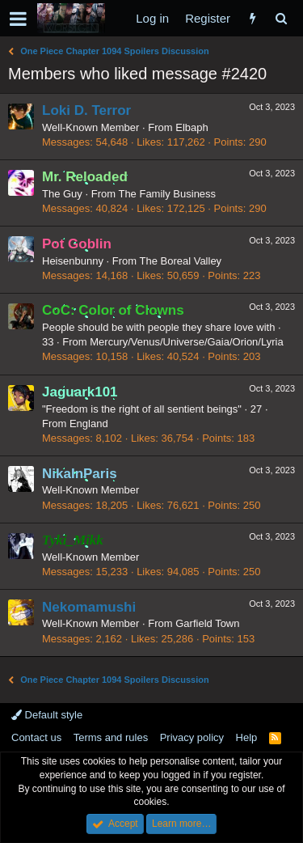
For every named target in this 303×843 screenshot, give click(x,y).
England (88, 423)
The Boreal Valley (180, 261)
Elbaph (191, 127)
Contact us (36, 737)
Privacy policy (192, 737)
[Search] (281, 18)
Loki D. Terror (86, 110)
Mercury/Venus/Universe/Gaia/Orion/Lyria (186, 342)
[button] (18, 18)
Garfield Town (207, 623)
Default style (46, 715)
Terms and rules (111, 737)
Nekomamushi (89, 607)
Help (247, 737)
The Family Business (167, 194)
